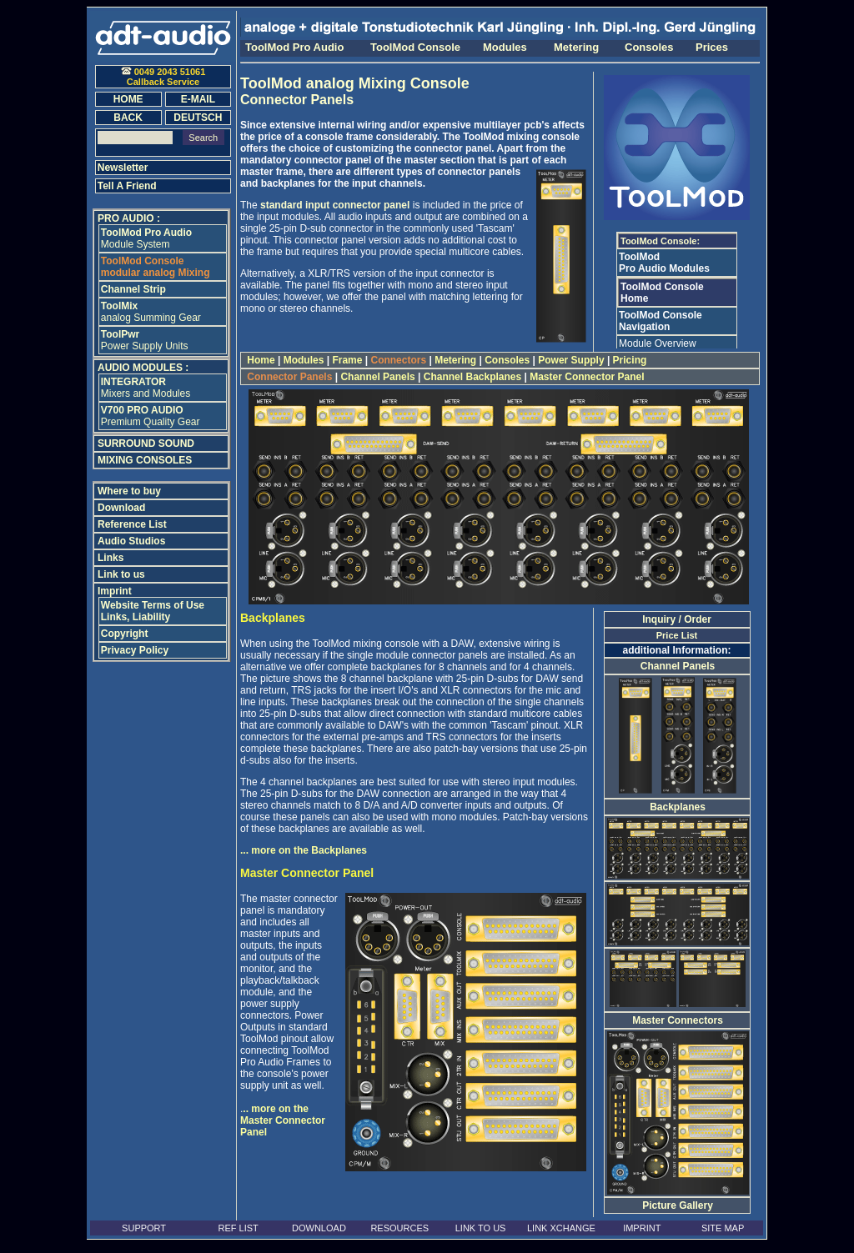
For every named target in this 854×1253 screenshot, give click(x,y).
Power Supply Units (144, 340)
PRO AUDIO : (129, 218)
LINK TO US (480, 1228)
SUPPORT (144, 1228)
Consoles (507, 360)
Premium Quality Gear (150, 416)
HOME (128, 99)
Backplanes (678, 807)
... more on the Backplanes (303, 850)
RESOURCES (399, 1228)
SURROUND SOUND (146, 443)
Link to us (121, 574)
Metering (456, 360)
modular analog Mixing (155, 266)
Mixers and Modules (145, 387)
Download (121, 508)
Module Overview (657, 343)
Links (110, 558)
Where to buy (129, 491)
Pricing (629, 360)
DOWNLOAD (319, 1228)
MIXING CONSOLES (145, 460)
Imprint (115, 591)
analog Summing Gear (151, 311)
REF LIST (238, 1228)
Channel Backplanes (472, 377)
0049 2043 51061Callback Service (163, 77)
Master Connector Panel (587, 377)
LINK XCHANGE (561, 1228)
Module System (146, 238)
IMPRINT (642, 1228)
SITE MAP (722, 1228)
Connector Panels (289, 377)
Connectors (398, 360)
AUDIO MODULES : (143, 367)
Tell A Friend (127, 186)
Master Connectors (677, 1020)
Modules (303, 360)
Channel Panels (378, 377)
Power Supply (571, 360)
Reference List (132, 524)
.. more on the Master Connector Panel (282, 1120)
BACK (128, 117)
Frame (347, 360)
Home (261, 360)
